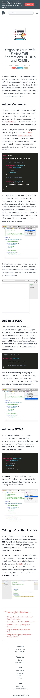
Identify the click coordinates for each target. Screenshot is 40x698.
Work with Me (20, 651)
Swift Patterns (20, 662)
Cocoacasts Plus (20, 649)
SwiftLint (18, 555)
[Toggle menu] (37, 13)
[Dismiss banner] (37, 4)
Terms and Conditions (20, 688)
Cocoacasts (20, 670)
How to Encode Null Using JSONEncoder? (20, 622)
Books (20, 660)
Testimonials (20, 673)
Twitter (20, 678)
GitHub (20, 675)
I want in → (29, 4)
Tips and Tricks (26, 65)
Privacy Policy (20, 686)
